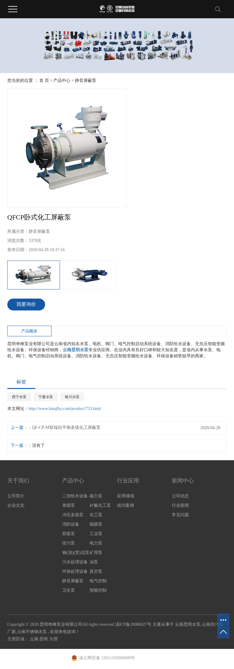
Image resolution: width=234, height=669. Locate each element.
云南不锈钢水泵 (32, 631)
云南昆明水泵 (187, 624)
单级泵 (68, 505)
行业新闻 (180, 505)
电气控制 (98, 581)
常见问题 (180, 515)
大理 (53, 639)
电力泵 (96, 543)
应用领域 (125, 496)
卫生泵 (68, 590)
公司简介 (15, 496)
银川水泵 (72, 397)
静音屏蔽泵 (85, 80)
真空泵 (96, 571)
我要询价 (26, 304)
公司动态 (180, 496)
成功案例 (125, 505)
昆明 (44, 639)
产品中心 (61, 80)
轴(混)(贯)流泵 (75, 552)
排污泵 (68, 543)
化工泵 (96, 515)
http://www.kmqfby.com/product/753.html (65, 408)
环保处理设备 (75, 571)
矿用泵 (96, 552)
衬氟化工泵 (100, 505)
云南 (35, 639)
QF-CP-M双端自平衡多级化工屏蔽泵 (66, 427)
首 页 (44, 80)
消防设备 (70, 524)
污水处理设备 (75, 562)
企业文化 (15, 505)
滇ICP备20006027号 (133, 624)
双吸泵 (68, 533)
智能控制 (98, 590)
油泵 (94, 562)
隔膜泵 (96, 524)
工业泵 (96, 533)
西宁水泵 (19, 397)
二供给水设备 (75, 496)
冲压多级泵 (72, 515)
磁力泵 (96, 496)
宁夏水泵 (45, 397)
